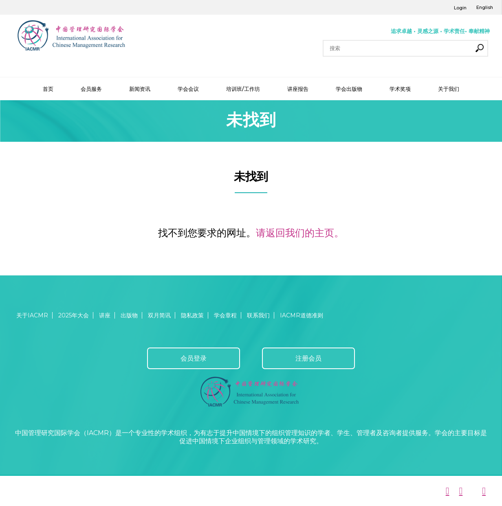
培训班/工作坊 (243, 89)
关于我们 (448, 89)
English (484, 7)
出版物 (129, 315)
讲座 (104, 315)
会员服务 (91, 89)
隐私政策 (192, 315)
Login (460, 8)
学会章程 (225, 315)
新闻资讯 (139, 89)
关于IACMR (32, 315)
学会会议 (188, 89)
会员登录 (194, 358)
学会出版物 (349, 89)
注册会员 (308, 358)
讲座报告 (297, 89)
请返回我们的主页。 (300, 233)
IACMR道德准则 (301, 315)
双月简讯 (159, 315)
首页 (48, 89)
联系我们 (258, 315)
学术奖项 (400, 89)
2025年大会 (73, 315)
